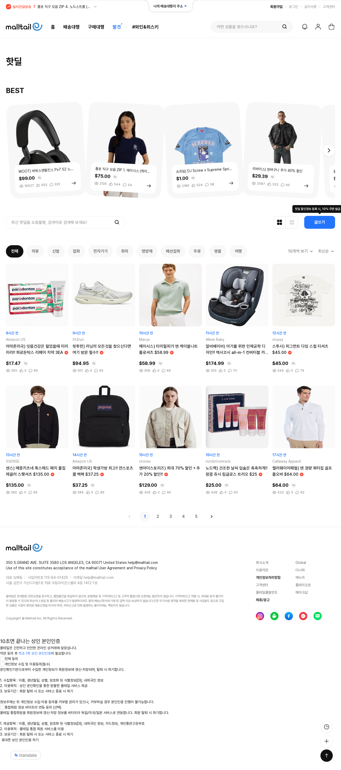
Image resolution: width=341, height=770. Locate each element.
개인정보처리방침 (268, 577)
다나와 (300, 570)
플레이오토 (303, 585)
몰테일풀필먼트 (266, 592)
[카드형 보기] (279, 222)
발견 (117, 27)
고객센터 (329, 7)
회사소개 (262, 563)
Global (300, 563)
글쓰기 (319, 222)
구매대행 (96, 27)
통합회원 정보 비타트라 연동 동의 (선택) (30, 707)
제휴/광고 (263, 600)
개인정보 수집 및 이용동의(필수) (25, 664)
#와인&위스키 (145, 27)
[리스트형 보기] (292, 222)
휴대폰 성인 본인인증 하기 (20, 740)
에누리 (300, 577)
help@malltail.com (99, 577)
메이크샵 (301, 592)
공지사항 (310, 7)
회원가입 (276, 7)
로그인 (293, 7)
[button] (329, 150)
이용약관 (262, 570)
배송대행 (71, 27)
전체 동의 (9, 659)
